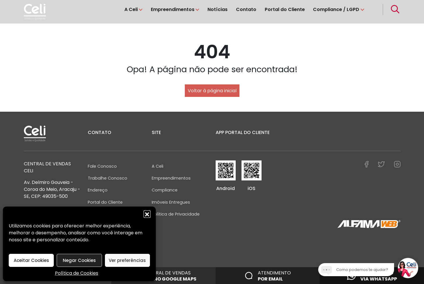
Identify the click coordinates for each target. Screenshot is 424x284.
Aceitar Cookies (31, 260)
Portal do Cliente (285, 9)
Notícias (217, 9)
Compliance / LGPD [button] (336, 9)
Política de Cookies (76, 273)
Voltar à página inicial (212, 90)
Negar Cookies (79, 260)
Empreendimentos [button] (172, 9)
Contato (246, 9)
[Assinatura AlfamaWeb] (368, 224)
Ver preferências (127, 260)
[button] (147, 214)
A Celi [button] (131, 9)
